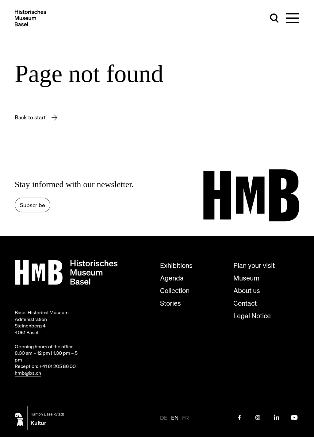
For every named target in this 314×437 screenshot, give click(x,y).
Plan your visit (254, 265)
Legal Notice (252, 316)
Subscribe (32, 205)
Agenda (172, 278)
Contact (245, 303)
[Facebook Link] (239, 418)
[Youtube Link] (294, 418)
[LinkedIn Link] (276, 418)
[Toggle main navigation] (292, 18)
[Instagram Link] (258, 418)
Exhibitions (176, 265)
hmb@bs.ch (28, 373)
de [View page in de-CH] (163, 418)
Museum (246, 278)
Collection (175, 290)
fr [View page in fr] (185, 418)
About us (246, 290)
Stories (170, 303)
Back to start (31, 117)
